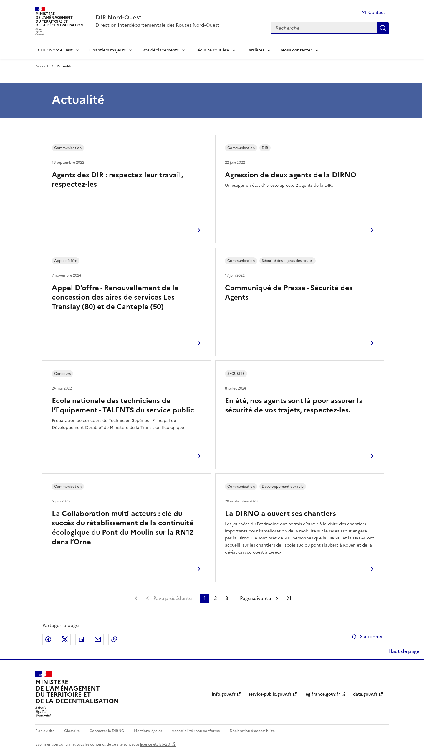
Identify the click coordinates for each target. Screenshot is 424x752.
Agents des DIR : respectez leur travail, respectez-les (117, 180)
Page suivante (255, 598)
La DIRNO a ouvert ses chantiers (280, 513)
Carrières (255, 50)
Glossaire (72, 730)
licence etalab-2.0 (155, 744)
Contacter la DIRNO (107, 730)
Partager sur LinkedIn (81, 639)
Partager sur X (65, 639)
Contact (376, 12)
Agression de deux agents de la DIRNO (290, 175)
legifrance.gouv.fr (322, 694)
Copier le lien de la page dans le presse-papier (114, 639)
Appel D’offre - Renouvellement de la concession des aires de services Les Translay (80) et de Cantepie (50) (115, 297)
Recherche (383, 28)
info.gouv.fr (224, 694)
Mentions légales (148, 730)
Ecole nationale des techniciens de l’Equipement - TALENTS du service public (123, 405)
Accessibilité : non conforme (196, 730)
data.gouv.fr (365, 694)
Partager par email (98, 639)
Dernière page (289, 598)
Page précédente (172, 598)
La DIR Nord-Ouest (54, 50)
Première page (135, 598)
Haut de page (403, 651)
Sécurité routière (212, 50)
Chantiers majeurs (107, 50)
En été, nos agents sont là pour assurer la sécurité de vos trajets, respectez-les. (294, 405)
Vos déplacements (160, 50)
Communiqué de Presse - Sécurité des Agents (288, 293)
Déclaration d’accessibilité (252, 730)
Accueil (41, 66)
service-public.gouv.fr (270, 694)
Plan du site (44, 730)
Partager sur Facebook (48, 639)
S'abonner (367, 636)
